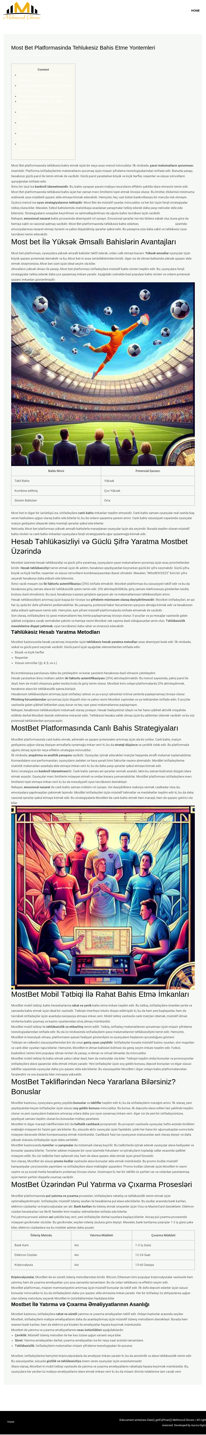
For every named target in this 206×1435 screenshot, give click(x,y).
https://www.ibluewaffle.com (160, 224)
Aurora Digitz (198, 1425)
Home (195, 10)
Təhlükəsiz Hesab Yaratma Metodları (43, 96)
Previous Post (15, 1394)
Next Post (193, 1394)
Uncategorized (23, 55)
